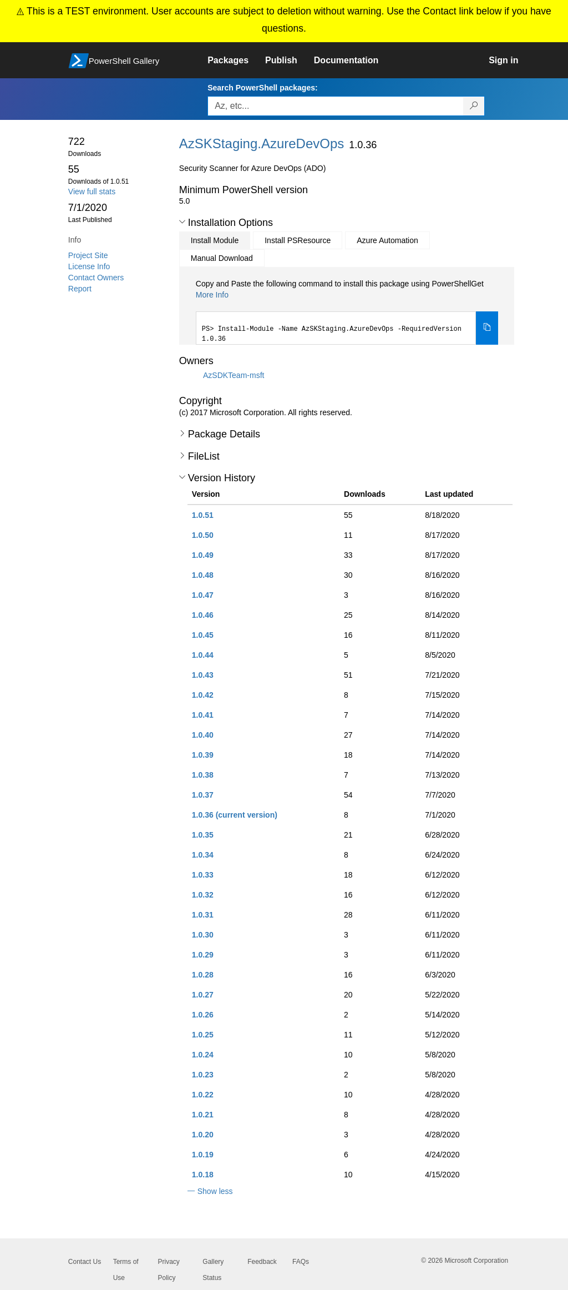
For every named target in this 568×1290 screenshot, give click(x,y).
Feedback (262, 1262)
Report (80, 288)
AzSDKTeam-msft (233, 375)
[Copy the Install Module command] (487, 328)
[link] (236, 60)
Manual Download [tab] (222, 258)
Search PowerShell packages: (262, 87)
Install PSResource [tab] (298, 240)
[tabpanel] (347, 311)
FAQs (300, 1262)
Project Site (88, 255)
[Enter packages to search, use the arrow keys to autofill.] (335, 106)
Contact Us (84, 1262)
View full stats (91, 191)
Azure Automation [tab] (387, 240)
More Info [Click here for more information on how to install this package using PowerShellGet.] (212, 294)
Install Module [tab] (215, 240)
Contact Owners (96, 277)
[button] (182, 222)
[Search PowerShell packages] (474, 106)
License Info (89, 266)
